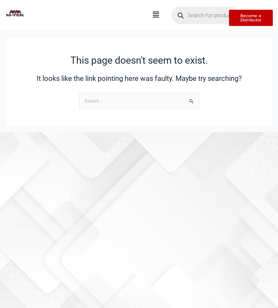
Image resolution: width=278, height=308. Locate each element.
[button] (155, 14)
